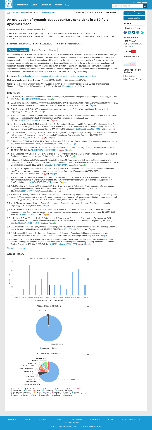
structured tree (55, 76)
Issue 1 (23, 13)
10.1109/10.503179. (77, 105)
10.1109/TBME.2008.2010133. (34, 120)
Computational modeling (27, 76)
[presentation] (59, 71)
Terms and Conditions (72, 423)
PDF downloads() (133, 44)
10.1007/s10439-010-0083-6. (34, 174)
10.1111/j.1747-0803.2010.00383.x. (36, 191)
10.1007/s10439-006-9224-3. (43, 182)
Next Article (111, 12)
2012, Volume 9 (13, 13)
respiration (90, 76)
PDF (129, 13)
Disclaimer (59, 419)
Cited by (52, 50)
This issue (79, 12)
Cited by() (128, 46)
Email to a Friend (132, 28)
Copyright (43, 419)
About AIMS (12, 419)
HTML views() (130, 41)
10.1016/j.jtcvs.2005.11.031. (33, 138)
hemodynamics (69, 76)
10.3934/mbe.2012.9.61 (45, 13)
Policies (28, 419)
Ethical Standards (128, 419)
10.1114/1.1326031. (30, 214)
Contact (111, 419)
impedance (43, 76)
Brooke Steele (33, 30)
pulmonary (81, 76)
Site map (53, 427)
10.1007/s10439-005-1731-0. (33, 223)
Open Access (95, 419)
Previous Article (94, 12)
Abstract (18, 50)
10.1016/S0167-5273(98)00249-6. (60, 200)
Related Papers (38, 50)
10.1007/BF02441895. (34, 99)
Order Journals (76, 419)
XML (140, 13)
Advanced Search (140, 2)
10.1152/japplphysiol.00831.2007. (66, 244)
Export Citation (134, 18)
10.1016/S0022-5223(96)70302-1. (90, 129)
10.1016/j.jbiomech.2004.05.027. (61, 165)
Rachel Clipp (13, 30)
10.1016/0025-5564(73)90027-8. (47, 150)
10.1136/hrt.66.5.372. (76, 229)
